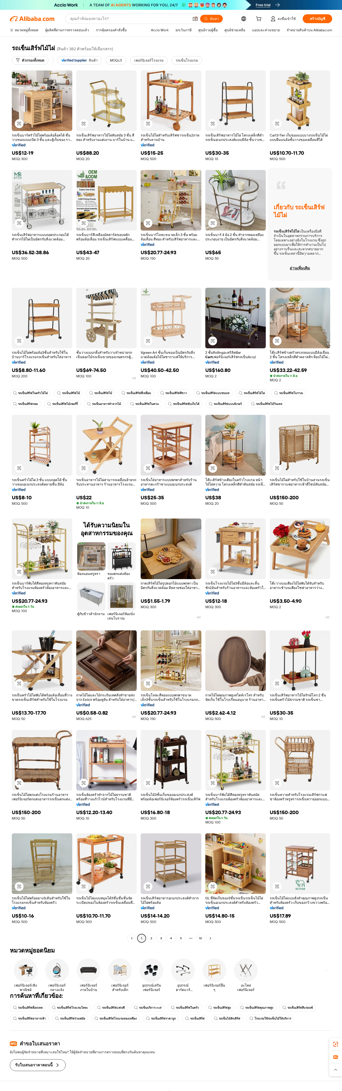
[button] (195, 19)
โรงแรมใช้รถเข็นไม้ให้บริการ (270, 1019)
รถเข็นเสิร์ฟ (195, 1019)
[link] (335, 1044)
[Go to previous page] (131, 938)
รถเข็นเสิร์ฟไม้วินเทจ (266, 404)
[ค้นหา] (211, 19)
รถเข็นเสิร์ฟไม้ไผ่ (252, 393)
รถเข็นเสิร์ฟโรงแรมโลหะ (70, 1008)
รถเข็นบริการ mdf (148, 1008)
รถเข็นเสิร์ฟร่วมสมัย (70, 1019)
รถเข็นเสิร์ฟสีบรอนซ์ (298, 1008)
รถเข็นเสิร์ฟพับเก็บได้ (183, 404)
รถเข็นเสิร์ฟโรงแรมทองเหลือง (115, 1019)
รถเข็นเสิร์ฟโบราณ (288, 393)
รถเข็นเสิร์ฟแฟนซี (111, 1008)
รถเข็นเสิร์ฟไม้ (68, 393)
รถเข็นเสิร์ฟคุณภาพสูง (256, 1008)
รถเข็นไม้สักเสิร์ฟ (227, 1019)
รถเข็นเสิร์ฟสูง (219, 1008)
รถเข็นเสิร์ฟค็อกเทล (28, 1008)
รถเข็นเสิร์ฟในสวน (144, 404)
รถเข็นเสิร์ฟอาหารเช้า (29, 1019)
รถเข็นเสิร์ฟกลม (25, 404)
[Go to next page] (210, 938)
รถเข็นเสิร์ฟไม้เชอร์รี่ (62, 404)
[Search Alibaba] (129, 18)
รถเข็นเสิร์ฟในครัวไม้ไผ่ (30, 393)
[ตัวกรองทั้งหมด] (30, 60)
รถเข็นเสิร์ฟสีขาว (173, 393)
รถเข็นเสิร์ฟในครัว (185, 1008)
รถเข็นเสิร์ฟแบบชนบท (212, 393)
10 (200, 938)
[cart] (259, 19)
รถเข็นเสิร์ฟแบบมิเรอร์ (225, 404)
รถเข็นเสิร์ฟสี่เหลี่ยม (136, 393)
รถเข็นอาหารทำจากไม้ (104, 404)
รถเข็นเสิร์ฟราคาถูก (161, 1019)
